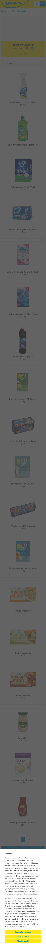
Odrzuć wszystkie (22, 941)
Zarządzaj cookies (23, 936)
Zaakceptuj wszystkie (23, 932)
